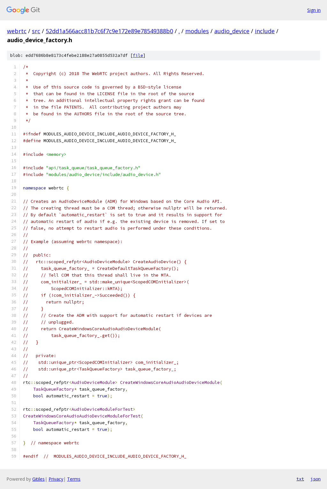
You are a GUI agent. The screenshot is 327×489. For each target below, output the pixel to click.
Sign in (314, 10)
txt (300, 479)
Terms (73, 479)
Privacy (56, 479)
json (315, 479)
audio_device (231, 31)
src (36, 31)
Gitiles (38, 479)
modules (197, 31)
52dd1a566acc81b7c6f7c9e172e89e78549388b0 (109, 31)
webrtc (17, 31)
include (265, 31)
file (138, 55)
